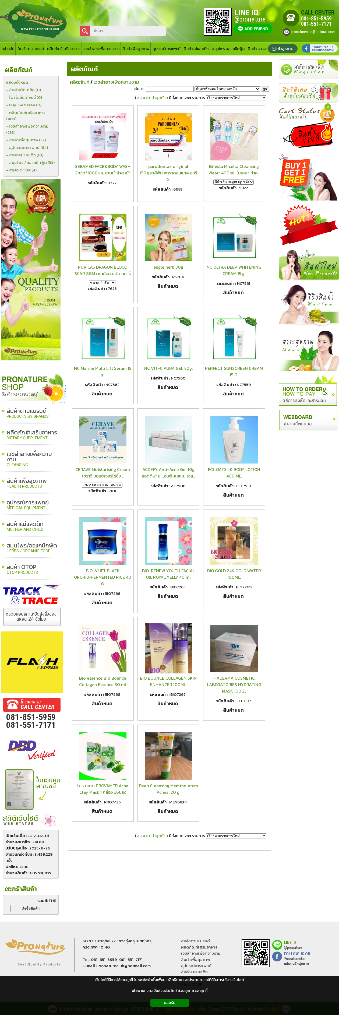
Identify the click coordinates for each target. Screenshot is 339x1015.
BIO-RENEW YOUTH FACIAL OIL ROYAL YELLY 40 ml (168, 573)
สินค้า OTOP (22, 569)
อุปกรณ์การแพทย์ (28, 505)
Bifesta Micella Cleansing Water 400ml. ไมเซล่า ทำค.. (234, 169)
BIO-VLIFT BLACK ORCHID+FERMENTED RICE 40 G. (102, 577)
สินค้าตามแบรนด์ (28, 413)
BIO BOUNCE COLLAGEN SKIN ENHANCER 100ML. (168, 681)
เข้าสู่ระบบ (285, 48)
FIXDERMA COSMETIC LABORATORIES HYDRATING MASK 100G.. (234, 684)
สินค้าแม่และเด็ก (25, 526)
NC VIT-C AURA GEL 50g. (168, 368)
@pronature (293, 947)
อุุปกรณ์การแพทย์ (196, 966)
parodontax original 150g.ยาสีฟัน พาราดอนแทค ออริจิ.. (168, 172)
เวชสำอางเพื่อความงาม (29, 459)
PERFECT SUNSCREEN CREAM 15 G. (234, 371)
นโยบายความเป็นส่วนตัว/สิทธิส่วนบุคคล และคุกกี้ (169, 990)
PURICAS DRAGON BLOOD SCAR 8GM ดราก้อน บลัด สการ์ (103, 270)
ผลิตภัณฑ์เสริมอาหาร (32, 435)
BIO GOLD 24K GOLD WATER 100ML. (234, 573)
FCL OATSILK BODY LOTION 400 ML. (234, 472)
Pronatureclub (296, 961)
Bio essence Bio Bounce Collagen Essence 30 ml (102, 681)
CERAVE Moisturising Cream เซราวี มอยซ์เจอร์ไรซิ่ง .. (102, 472)
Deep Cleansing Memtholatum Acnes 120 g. (168, 788)
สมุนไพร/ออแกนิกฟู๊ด (32, 548)
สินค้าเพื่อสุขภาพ (27, 483)
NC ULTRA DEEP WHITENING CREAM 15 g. (234, 270)
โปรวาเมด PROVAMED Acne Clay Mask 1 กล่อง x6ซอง (102, 788)
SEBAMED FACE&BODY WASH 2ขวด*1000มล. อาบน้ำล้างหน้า (102, 169)
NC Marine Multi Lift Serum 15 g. (102, 371)
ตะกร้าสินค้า (21, 889)
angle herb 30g (168, 267)
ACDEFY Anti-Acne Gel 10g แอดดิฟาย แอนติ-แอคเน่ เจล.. (168, 472)
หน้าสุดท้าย (158, 97)
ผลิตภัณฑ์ (84, 69)
